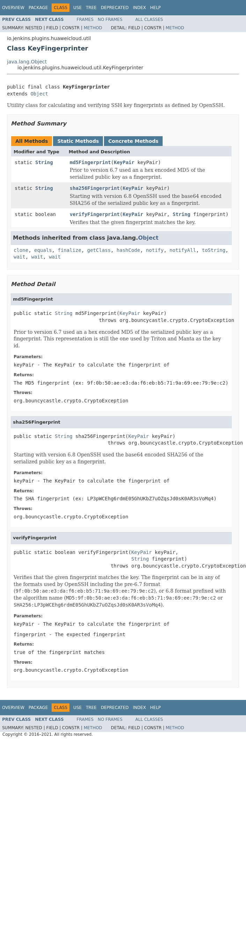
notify (155, 250)
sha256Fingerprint (95, 188)
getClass (99, 250)
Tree (91, 7)
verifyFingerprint (95, 214)
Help (155, 7)
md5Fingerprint (90, 162)
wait (19, 257)
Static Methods (78, 141)
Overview (13, 7)
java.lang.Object (27, 61)
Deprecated (115, 7)
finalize (69, 250)
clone (21, 250)
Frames (85, 19)
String (44, 162)
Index (139, 7)
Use (77, 7)
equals (43, 250)
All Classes (149, 19)
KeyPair (124, 162)
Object (39, 94)
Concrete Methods (133, 141)
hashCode (128, 250)
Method (93, 27)
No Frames (110, 19)
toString (213, 250)
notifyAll (183, 250)
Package (38, 7)
